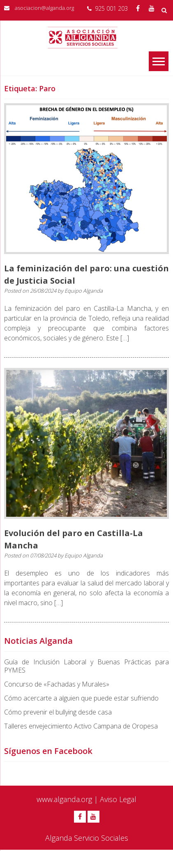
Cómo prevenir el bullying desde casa (58, 712)
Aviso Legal (118, 799)
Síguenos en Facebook (48, 750)
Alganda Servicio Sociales (86, 838)
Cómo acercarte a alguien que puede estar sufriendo (81, 698)
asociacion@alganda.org (44, 8)
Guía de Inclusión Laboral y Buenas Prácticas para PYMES (86, 666)
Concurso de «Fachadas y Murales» (56, 684)
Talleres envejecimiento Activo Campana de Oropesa (81, 726)
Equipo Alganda (84, 290)
